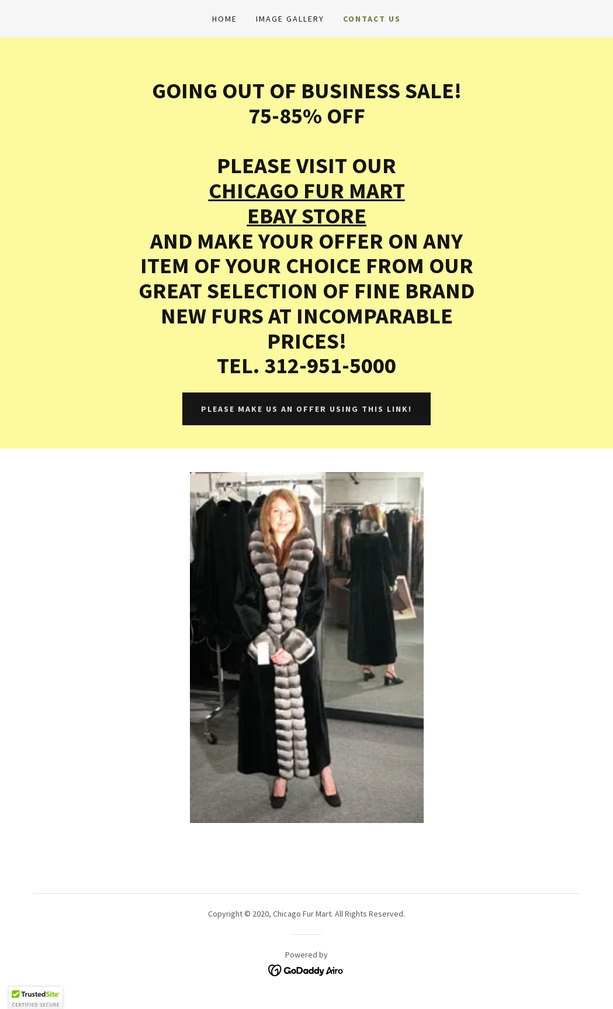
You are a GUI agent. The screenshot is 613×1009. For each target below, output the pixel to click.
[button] (36, 998)
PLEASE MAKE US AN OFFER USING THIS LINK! (306, 409)
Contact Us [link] (372, 18)
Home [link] (224, 18)
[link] (306, 969)
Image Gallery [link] (290, 18)
